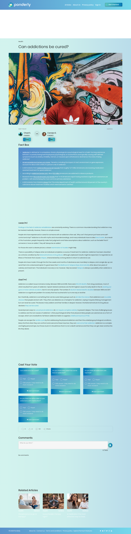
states (47, 162)
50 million (56, 173)
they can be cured (31, 306)
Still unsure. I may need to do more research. (33, 384)
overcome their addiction (85, 323)
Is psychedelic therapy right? (52, 515)
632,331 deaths (81, 284)
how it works (100, 237)
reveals (52, 177)
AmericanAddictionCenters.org (34, 162)
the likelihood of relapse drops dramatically (73, 265)
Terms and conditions (54, 531)
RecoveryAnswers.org (41, 177)
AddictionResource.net (45, 168)
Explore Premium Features (82, 531)
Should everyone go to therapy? (27, 515)
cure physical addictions (44, 310)
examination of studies (59, 248)
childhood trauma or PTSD (80, 316)
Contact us (41, 531)
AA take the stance (82, 297)
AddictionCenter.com (40, 173)
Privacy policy (88, 5)
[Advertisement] (65, 24)
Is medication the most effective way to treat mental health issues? (76, 515)
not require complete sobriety (66, 310)
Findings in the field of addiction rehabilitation (34, 227)
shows (45, 182)
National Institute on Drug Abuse (51, 255)
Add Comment (33, 391)
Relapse (80, 268)
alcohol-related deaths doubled (82, 290)
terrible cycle (40, 320)
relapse (43, 258)
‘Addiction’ (26, 152)
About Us (76, 5)
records (57, 168)
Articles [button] (68, 5)
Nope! (33, 379)
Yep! (24, 379)
